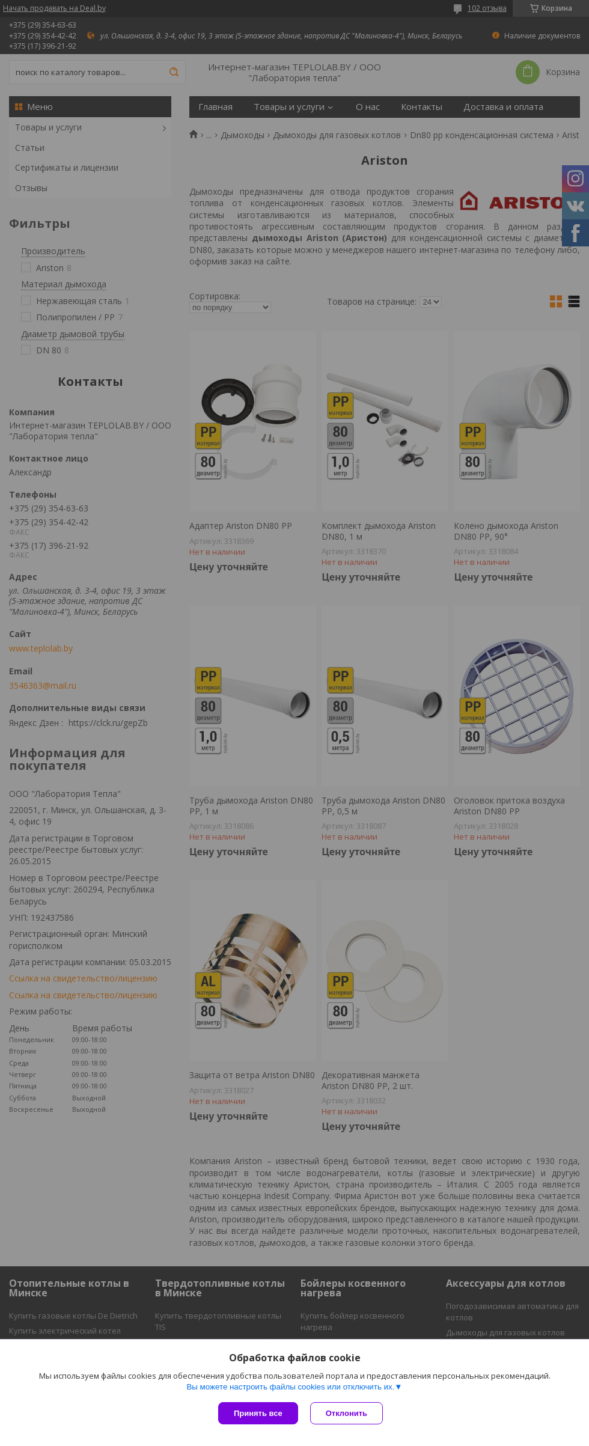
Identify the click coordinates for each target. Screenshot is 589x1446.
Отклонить (346, 1413)
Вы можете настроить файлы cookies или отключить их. (290, 1386)
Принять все (258, 1413)
